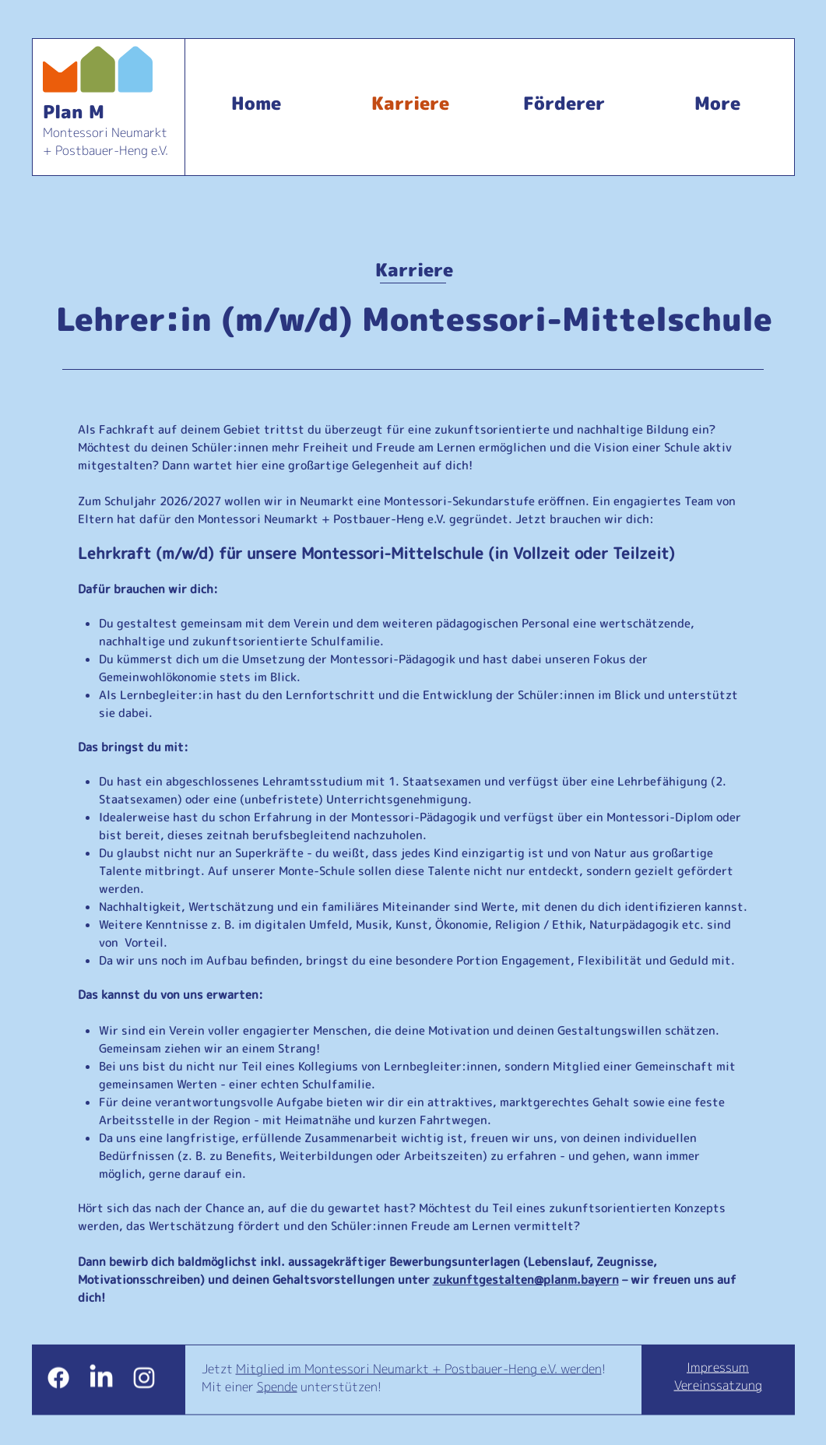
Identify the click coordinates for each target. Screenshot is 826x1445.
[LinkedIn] (101, 1378)
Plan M (73, 111)
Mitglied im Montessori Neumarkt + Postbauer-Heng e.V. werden (419, 1368)
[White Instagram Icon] (144, 1378)
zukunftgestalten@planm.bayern (526, 1279)
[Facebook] (58, 1378)
